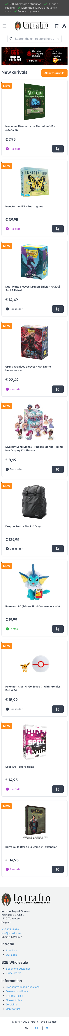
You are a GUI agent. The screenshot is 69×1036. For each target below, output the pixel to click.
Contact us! (13, 1008)
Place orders (13, 972)
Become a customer (18, 968)
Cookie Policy (14, 1000)
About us (11, 950)
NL (37, 1028)
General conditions (17, 991)
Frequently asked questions (22, 986)
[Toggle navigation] (4, 26)
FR (47, 1028)
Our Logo (11, 954)
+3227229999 (10, 929)
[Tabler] (32, 26)
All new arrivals (54, 72)
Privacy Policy (14, 995)
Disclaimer (12, 1004)
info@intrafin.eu (11, 933)
